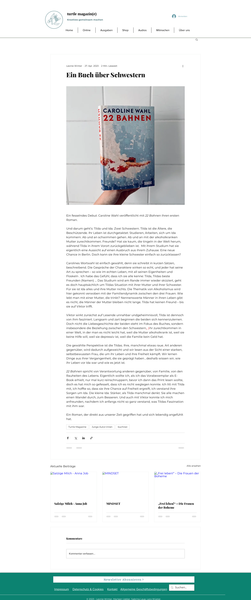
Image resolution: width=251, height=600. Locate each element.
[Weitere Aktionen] (183, 66)
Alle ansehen (194, 465)
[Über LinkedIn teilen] (83, 438)
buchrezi (122, 426)
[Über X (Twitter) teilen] (75, 438)
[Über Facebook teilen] (67, 438)
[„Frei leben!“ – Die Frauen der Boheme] (177, 485)
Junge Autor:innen (102, 426)
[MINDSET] (125, 485)
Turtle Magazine (77, 426)
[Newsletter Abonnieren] (123, 579)
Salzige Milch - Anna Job (70, 504)
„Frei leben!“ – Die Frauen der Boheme (176, 505)
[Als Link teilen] (91, 438)
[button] (196, 39)
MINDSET (113, 504)
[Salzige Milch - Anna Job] (73, 485)
